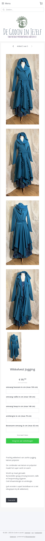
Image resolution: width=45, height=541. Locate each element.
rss (32, 533)
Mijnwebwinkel (30, 536)
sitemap (27, 533)
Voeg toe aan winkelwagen (22, 441)
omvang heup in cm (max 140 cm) (20, 406)
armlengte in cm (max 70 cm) (18, 416)
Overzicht (11, 500)
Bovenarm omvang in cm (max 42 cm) (22, 425)
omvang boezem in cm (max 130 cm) (22, 387)
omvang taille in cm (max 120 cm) (20, 397)
